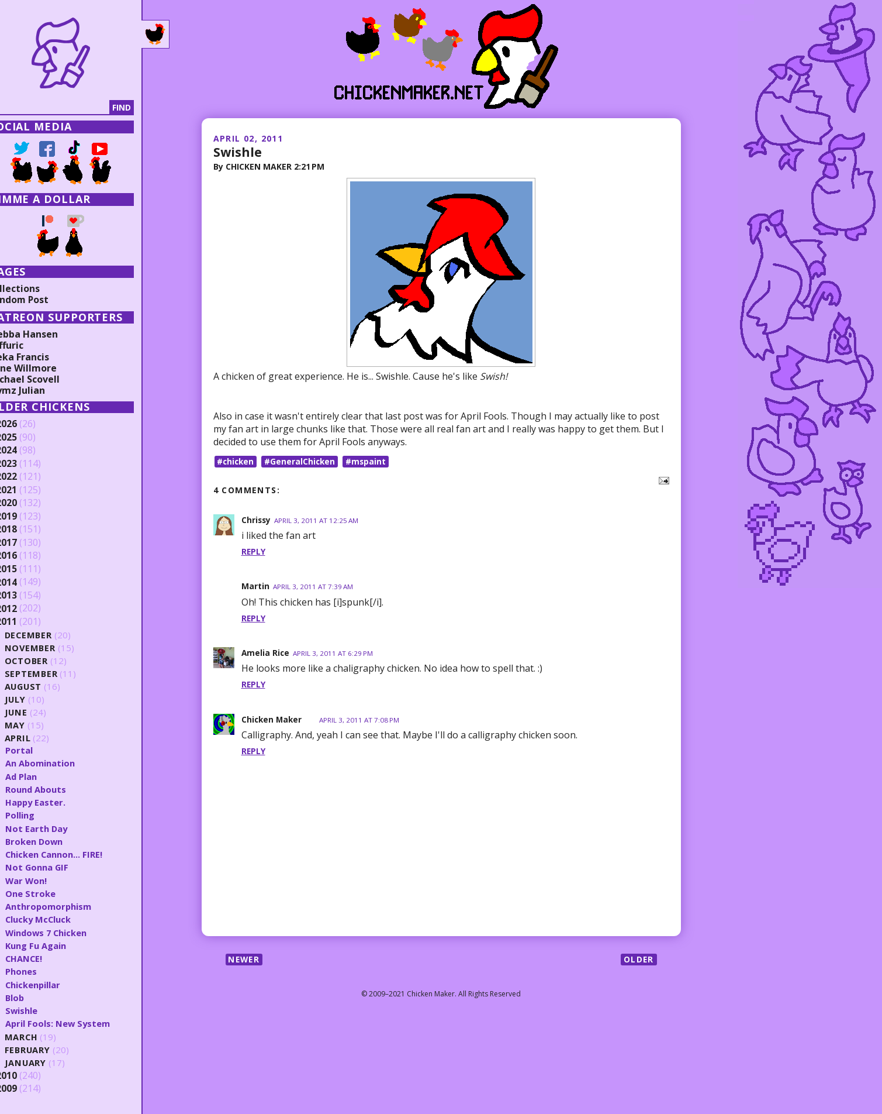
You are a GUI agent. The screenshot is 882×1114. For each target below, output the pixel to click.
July (37, 699)
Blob (36, 997)
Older (638, 959)
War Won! (47, 880)
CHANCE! (45, 958)
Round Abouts (57, 789)
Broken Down (55, 841)
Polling (41, 815)
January (47, 1063)
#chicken (236, 461)
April (39, 738)
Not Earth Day (57, 828)
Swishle (237, 151)
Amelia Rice (265, 653)
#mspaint (369, 461)
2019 (27, 516)
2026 (27, 424)
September (52, 674)
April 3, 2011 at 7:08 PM (362, 720)
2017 (27, 543)
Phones (42, 971)
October (48, 661)
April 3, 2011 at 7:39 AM (314, 587)
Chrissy (256, 519)
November (52, 648)
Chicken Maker (272, 719)
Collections (35, 288)
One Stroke (51, 893)
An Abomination (61, 763)
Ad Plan (42, 776)
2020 (27, 503)
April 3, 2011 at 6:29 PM (334, 654)
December (50, 635)
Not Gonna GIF (58, 867)
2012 (27, 608)
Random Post (40, 299)
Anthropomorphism (69, 906)
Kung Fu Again (57, 945)
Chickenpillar (54, 985)
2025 (27, 437)
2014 (27, 582)
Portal (40, 750)
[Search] (69, 107)
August (45, 687)
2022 (27, 477)
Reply (253, 552)
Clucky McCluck (60, 919)
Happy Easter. (57, 802)
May (36, 725)
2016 (27, 556)
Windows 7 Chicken (68, 932)
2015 (27, 569)
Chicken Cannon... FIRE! (75, 854)
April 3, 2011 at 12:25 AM (318, 520)
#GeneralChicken (302, 461)
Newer (245, 959)
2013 (27, 595)
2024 (27, 450)
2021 (27, 490)
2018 (27, 529)
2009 (27, 1089)
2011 (27, 622)
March (43, 1037)
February (49, 1050)
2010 (27, 1076)
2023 (27, 464)
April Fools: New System (79, 1023)
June (37, 712)
